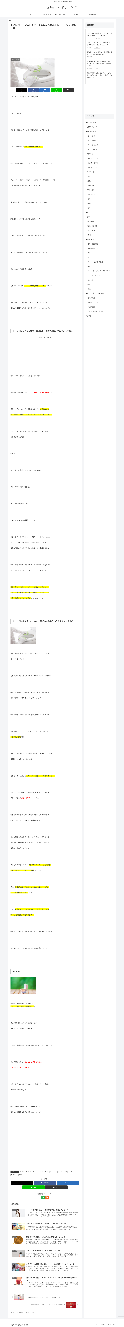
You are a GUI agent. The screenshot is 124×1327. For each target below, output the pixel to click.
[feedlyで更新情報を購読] (43, 1197)
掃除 (47, 1172)
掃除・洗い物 (15, 1172)
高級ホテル (14, 1174)
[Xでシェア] (21, 90)
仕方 (20, 1174)
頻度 (65, 1172)
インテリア (53, 1172)
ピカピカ (29, 1172)
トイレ (60, 1172)
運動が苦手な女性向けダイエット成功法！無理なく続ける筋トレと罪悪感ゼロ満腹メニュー (99, 75)
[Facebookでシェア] (33, 90)
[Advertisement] (45, 43)
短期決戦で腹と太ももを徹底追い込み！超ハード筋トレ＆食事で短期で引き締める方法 (99, 64)
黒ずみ (22, 1172)
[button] (68, 90)
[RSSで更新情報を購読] (47, 1197)
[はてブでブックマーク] (44, 90)
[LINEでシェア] (56, 90)
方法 (70, 1172)
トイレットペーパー (38, 1172)
